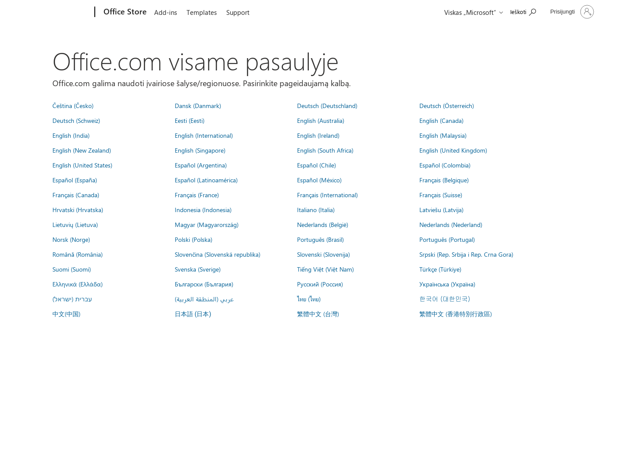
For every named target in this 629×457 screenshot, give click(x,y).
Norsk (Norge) (71, 239)
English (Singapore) (200, 150)
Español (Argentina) (201, 164)
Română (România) (77, 254)
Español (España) (74, 179)
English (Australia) (320, 120)
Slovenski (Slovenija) (323, 254)
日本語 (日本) (193, 314)
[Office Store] (124, 12)
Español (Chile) (316, 164)
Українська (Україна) (447, 283)
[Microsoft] (61, 12)
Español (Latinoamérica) (206, 179)
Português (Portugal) (447, 239)
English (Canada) (441, 120)
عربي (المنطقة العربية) (204, 298)
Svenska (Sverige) (198, 269)
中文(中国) (66, 313)
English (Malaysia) (443, 135)
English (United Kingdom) (453, 150)
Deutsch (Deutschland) (327, 105)
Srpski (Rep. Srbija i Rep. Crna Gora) (466, 254)
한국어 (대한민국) (444, 298)
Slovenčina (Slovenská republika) (217, 254)
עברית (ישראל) (72, 298)
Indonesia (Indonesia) (203, 209)
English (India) (71, 135)
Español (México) (319, 179)
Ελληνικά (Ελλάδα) (77, 283)
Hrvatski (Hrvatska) (77, 209)
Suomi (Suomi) (71, 269)
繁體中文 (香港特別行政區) (455, 313)
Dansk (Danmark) (198, 105)
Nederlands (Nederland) (450, 224)
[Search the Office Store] (523, 11)
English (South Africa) (325, 150)
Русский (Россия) (320, 283)
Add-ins (165, 12)
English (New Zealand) (81, 150)
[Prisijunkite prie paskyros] (571, 11)
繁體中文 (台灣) (318, 313)
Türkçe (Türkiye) (440, 269)
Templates (202, 12)
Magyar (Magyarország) (206, 224)
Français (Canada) (75, 194)
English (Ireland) (318, 135)
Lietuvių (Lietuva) (75, 224)
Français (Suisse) (440, 194)
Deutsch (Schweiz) (76, 120)
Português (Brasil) (320, 239)
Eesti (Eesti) (189, 120)
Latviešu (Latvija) (441, 209)
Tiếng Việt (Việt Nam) (325, 269)
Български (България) (204, 283)
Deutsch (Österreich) (446, 105)
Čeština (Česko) (72, 105)
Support (237, 12)
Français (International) (327, 194)
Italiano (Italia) (316, 209)
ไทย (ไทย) (309, 298)
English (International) (204, 135)
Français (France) (197, 194)
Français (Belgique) (444, 179)
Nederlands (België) (322, 224)
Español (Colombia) (444, 164)
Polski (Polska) (193, 239)
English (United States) (82, 164)
